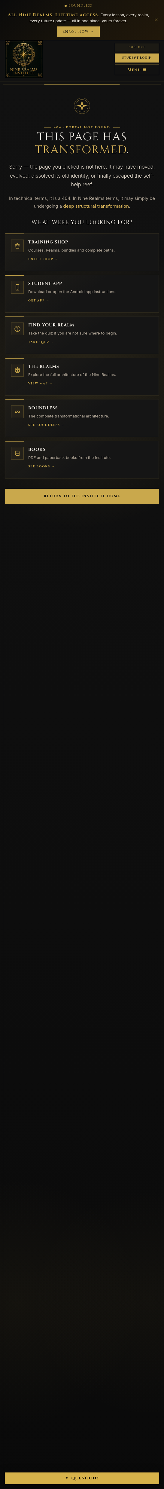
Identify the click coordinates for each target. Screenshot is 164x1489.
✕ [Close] (156, 19)
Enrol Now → (78, 31)
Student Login (137, 58)
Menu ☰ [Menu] (137, 69)
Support (137, 47)
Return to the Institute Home (82, 496)
